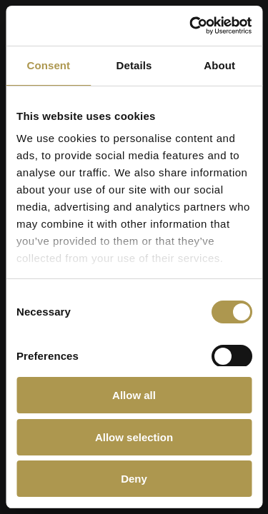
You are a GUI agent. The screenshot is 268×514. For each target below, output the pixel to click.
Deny (134, 479)
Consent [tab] (48, 65)
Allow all (134, 395)
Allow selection (134, 437)
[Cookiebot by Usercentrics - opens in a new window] (191, 25)
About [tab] (219, 65)
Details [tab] (134, 65)
